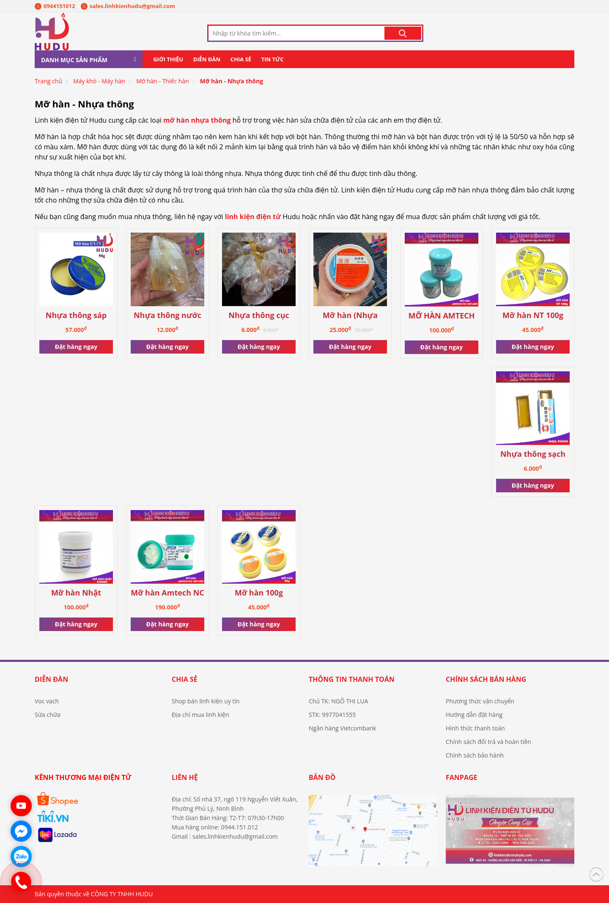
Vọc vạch (47, 701)
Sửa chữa (47, 715)
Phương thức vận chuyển (480, 701)
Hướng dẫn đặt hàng (474, 715)
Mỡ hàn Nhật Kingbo (76, 593)
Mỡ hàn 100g (259, 593)
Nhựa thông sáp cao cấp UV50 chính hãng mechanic (76, 315)
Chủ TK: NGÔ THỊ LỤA (338, 701)
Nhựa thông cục (258, 315)
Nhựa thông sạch (532, 454)
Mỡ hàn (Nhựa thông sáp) (350, 315)
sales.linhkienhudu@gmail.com (128, 6)
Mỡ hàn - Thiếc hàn (162, 81)
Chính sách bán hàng (486, 679)
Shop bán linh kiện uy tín (206, 701)
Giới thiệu (168, 59)
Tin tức (272, 59)
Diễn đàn (206, 59)
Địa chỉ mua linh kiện (200, 715)
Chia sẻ (240, 59)
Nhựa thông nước (167, 315)
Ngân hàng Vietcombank (342, 728)
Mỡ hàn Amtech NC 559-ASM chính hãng (167, 593)
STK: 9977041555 (332, 715)
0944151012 (55, 6)
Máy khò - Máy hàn (99, 81)
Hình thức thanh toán (475, 728)
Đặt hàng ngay (76, 347)
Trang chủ (48, 81)
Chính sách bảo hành (475, 755)
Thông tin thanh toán (352, 679)
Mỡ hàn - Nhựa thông (231, 81)
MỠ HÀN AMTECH (441, 316)
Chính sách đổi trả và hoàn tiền (488, 742)
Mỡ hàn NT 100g (532, 315)
